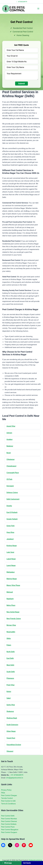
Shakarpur (10, 711)
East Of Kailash (12, 512)
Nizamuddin (11, 632)
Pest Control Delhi (7, 816)
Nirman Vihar (11, 625)
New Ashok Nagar (13, 612)
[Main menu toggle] (38, 8)
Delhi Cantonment (13, 499)
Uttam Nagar (11, 731)
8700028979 (21, 2)
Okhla (9, 638)
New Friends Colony (14, 618)
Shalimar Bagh (12, 718)
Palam (9, 645)
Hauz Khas (10, 532)
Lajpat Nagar (11, 559)
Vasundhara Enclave (14, 745)
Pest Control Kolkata (8, 824)
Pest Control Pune (8, 827)
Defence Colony (12, 492)
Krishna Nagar (12, 546)
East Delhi (10, 658)
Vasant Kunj (11, 738)
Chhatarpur (11, 459)
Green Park (10, 526)
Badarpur (10, 446)
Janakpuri (10, 539)
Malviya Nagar (12, 579)
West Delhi (10, 665)
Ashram (9, 433)
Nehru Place (11, 605)
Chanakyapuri (11, 466)
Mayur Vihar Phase (13, 585)
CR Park (9, 479)
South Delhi (11, 672)
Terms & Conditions (8, 804)
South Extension (12, 725)
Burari (9, 453)
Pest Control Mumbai (9, 819)
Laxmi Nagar (11, 565)
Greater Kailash (12, 519)
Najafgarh (10, 599)
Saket (9, 698)
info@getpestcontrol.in (14, 778)
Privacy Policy (6, 790)
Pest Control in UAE (8, 801)
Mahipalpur (11, 572)
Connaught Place (13, 473)
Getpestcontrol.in (35, 860)
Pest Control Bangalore (9, 830)
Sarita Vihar (11, 705)
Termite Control (7, 798)
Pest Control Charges (9, 795)
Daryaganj (10, 486)
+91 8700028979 (17, 775)
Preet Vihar (11, 685)
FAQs (3, 793)
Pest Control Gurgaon (9, 832)
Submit (21, 83)
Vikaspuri (10, 751)
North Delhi (11, 652)
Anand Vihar (11, 426)
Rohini (9, 691)
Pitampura (10, 678)
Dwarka (9, 506)
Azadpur (9, 439)
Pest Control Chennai (9, 821)
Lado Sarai (10, 552)
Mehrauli (10, 592)
